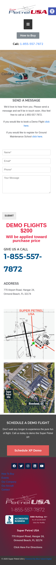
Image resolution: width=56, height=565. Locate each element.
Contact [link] (5, 489)
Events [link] (5, 478)
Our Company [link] (8, 482)
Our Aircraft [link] (7, 486)
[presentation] (25, 207)
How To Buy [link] (7, 474)
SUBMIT (9, 215)
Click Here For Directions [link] (28, 547)
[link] (52, 11)
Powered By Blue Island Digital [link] (38, 559)
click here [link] (37, 136)
